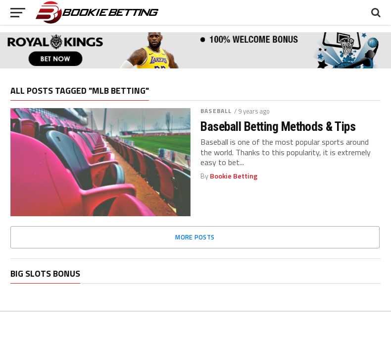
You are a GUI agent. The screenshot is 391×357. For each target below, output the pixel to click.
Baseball (216, 111)
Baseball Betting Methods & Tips (277, 126)
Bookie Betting (233, 176)
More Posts (194, 237)
